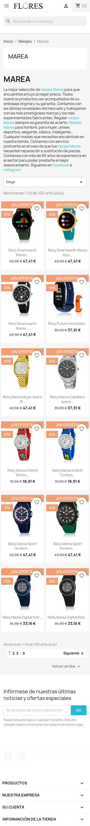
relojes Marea (52, 89)
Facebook (61, 165)
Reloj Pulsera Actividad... (67, 323)
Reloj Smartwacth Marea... (22, 252)
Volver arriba (67, 666)
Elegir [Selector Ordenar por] (45, 182)
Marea (18, 56)
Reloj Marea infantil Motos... (22, 472)
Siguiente (74, 653)
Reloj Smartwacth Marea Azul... (67, 252)
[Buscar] (45, 21)
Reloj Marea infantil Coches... (67, 472)
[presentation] (43, 740)
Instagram (12, 169)
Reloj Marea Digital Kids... (22, 617)
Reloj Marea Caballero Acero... (67, 399)
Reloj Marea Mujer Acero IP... (22, 399)
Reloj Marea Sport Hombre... (22, 546)
